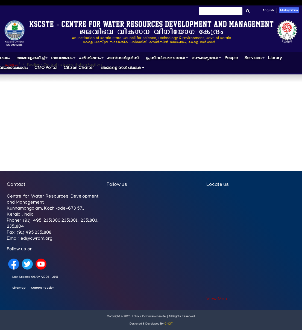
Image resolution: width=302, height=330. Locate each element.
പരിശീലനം (91, 59)
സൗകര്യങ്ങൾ (206, 59)
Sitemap (19, 287)
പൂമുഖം (11, 64)
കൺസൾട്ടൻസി (123, 58)
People (231, 58)
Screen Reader (42, 287)
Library (275, 58)
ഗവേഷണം (63, 59)
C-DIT (169, 324)
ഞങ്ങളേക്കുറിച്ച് (32, 59)
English (268, 10)
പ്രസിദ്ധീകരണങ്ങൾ (167, 59)
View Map (216, 299)
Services (254, 59)
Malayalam (289, 10)
